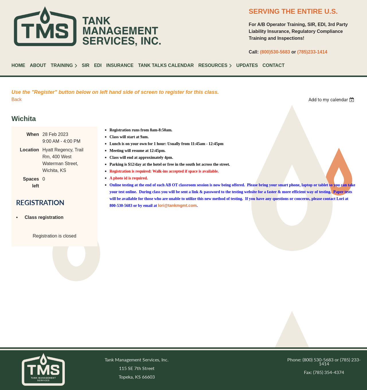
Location (29, 149)
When (32, 134)
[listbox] (332, 99)
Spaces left (31, 182)
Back (16, 99)
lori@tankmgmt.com (177, 205)
